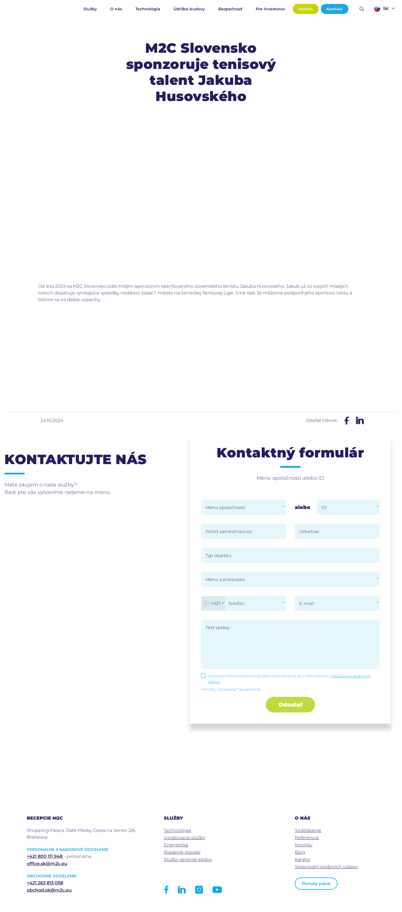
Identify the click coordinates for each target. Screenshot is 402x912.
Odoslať (290, 704)
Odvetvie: (309, 531)
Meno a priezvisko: (225, 579)
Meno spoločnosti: (225, 507)
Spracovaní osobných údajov (326, 866)
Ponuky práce (316, 883)
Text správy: (217, 627)
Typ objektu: (218, 555)
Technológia (147, 8)
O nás (116, 8)
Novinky (303, 845)
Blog (300, 852)
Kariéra (305, 8)
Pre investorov (270, 8)
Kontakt (334, 8)
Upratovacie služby (184, 837)
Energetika (176, 845)
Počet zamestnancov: (229, 531)
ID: (324, 507)
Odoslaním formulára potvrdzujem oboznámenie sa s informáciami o (289, 679)
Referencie (307, 837)
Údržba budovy (189, 8)
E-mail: (306, 603)
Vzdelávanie (308, 830)
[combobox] (213, 603)
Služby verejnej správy (188, 859)
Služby (90, 8)
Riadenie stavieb (182, 852)
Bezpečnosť (230, 8)
